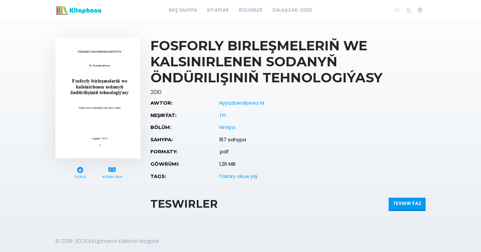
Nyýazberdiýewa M (241, 103)
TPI (222, 115)
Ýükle (80, 172)
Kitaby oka (112, 172)
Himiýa (227, 127)
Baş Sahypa (183, 10)
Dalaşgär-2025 (292, 10)
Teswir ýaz (407, 203)
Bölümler (251, 10)
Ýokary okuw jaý (238, 176)
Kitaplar (218, 10)
